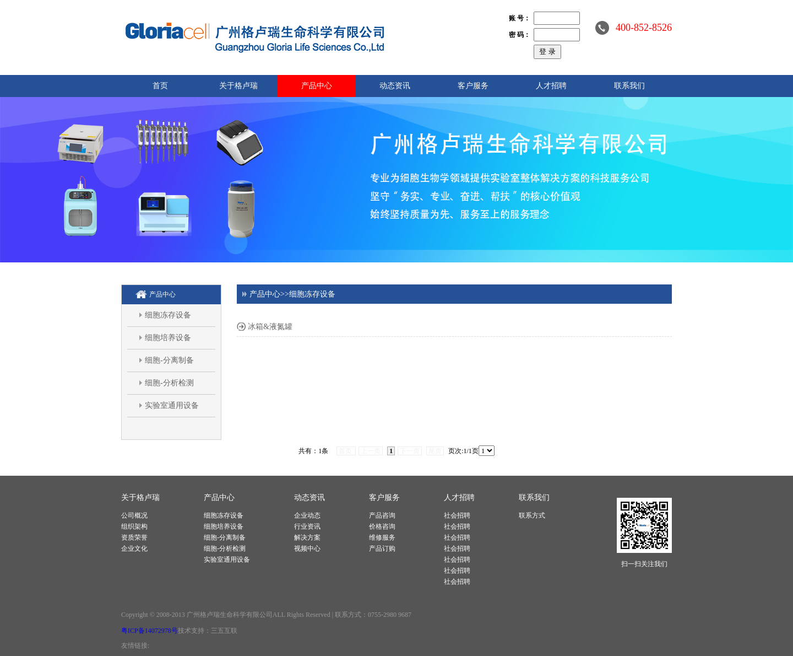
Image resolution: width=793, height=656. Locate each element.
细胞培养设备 (168, 338)
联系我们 (629, 86)
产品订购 (382, 548)
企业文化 (134, 548)
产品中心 (316, 86)
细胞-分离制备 (169, 360)
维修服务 (382, 537)
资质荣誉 (134, 537)
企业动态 (307, 515)
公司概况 (134, 515)
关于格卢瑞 (238, 86)
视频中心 (307, 548)
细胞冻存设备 (168, 315)
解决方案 (307, 537)
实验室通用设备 (172, 405)
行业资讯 (307, 526)
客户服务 (473, 86)
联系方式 (532, 515)
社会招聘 (457, 515)
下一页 (410, 451)
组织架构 (134, 526)
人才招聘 (551, 86)
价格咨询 (382, 526)
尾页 (435, 451)
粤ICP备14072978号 (149, 631)
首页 (160, 86)
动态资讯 (394, 86)
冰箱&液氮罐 (270, 326)
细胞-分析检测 (169, 383)
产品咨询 (382, 515)
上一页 (371, 451)
